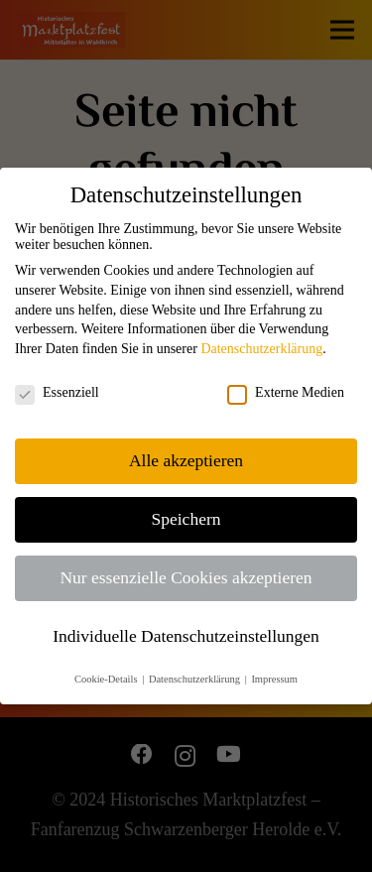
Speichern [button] (186, 519)
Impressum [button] (274, 679)
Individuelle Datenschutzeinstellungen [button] (186, 636)
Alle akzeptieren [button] (186, 460)
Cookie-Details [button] (107, 679)
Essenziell (57, 393)
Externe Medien (285, 393)
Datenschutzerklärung (261, 348)
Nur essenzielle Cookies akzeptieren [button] (185, 577)
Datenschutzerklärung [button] (196, 679)
